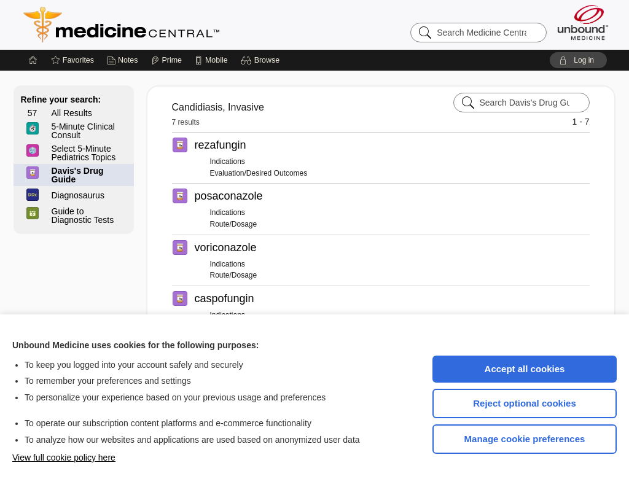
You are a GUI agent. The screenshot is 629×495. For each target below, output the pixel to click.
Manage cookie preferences (524, 439)
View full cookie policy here (63, 457)
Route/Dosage (233, 224)
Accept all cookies (525, 369)
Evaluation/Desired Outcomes (259, 173)
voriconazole (226, 247)
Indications (227, 161)
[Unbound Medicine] (583, 22)
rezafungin (220, 145)
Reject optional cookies (524, 403)
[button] (262, 60)
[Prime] (166, 60)
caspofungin (224, 298)
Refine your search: (61, 99)
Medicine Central (175, 24)
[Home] (33, 60)
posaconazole (229, 196)
